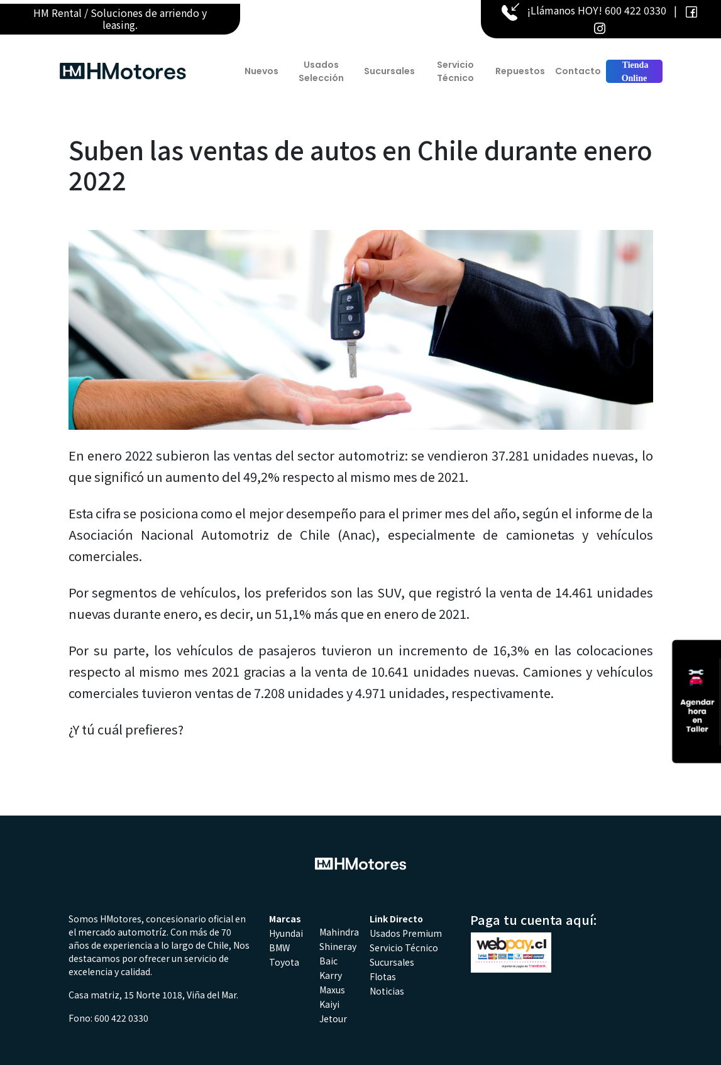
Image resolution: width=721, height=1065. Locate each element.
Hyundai (286, 933)
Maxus (332, 989)
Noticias (387, 991)
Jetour (333, 1018)
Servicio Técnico (455, 71)
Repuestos (520, 71)
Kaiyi (329, 1004)
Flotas (383, 976)
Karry (330, 975)
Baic (328, 960)
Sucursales (389, 71)
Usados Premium (406, 933)
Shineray (337, 946)
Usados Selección (321, 71)
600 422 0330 (635, 10)
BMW (279, 947)
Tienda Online (634, 71)
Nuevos (261, 71)
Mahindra (339, 932)
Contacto (578, 71)
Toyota (284, 962)
